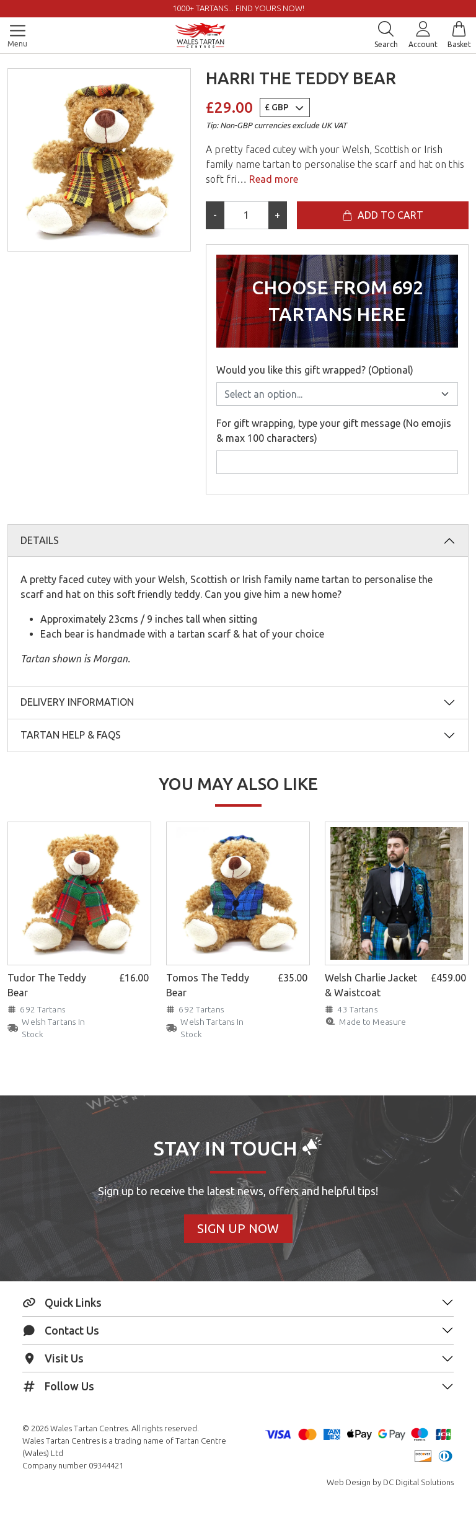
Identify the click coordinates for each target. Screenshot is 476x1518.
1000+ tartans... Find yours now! (238, 8)
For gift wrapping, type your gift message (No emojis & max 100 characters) (333, 431)
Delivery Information (77, 702)
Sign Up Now (238, 1228)
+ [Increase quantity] (277, 215)
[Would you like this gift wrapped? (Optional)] (337, 394)
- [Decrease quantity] (215, 215)
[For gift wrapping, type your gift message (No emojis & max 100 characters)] (337, 462)
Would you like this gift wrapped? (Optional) (314, 369)
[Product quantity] (246, 215)
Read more (272, 179)
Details (39, 540)
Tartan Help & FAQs (70, 734)
